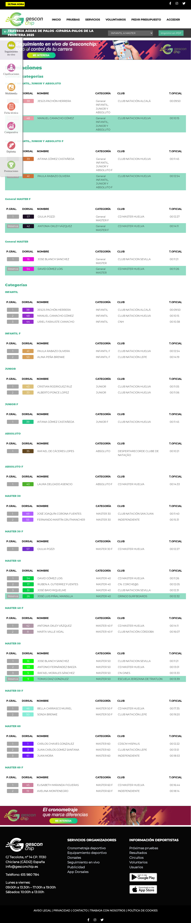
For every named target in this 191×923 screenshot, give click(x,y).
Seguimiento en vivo (83, 862)
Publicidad (76, 867)
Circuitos (136, 858)
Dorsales (74, 858)
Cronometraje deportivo (86, 848)
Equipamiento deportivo (87, 853)
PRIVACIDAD (61, 910)
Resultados (138, 853)
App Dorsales (77, 872)
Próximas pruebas (143, 848)
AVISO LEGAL (42, 910)
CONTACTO (80, 910)
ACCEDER (173, 19)
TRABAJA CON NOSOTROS (107, 910)
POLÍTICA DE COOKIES (143, 910)
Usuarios (136, 867)
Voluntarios (138, 862)
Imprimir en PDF (171, 33)
